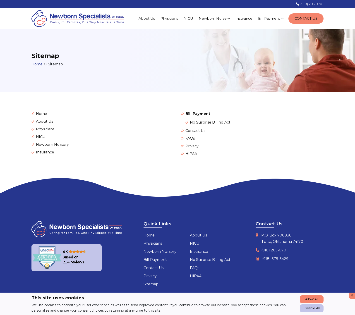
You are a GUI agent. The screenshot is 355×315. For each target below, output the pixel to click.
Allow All (311, 299)
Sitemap (151, 284)
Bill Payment (271, 18)
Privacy (192, 146)
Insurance (243, 18)
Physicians (169, 18)
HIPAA (191, 154)
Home (37, 64)
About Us (147, 18)
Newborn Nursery (214, 18)
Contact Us (306, 18)
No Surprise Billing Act (210, 122)
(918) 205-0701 (310, 4)
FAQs (190, 138)
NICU (188, 18)
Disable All (312, 308)
